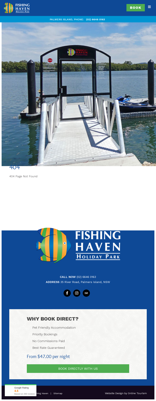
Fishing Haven (41, 393)
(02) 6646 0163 (95, 19)
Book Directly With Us (78, 368)
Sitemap (57, 393)
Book (135, 8)
